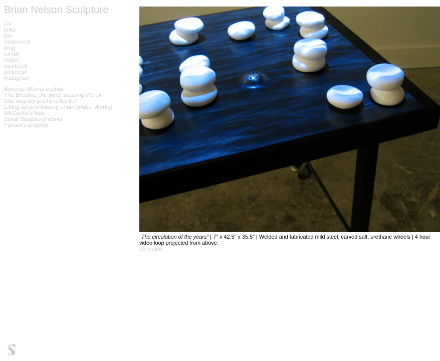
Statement (17, 42)
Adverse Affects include (34, 89)
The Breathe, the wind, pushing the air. (53, 95)
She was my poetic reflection (41, 101)
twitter (12, 60)
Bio (8, 36)
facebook (16, 66)
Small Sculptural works (33, 119)
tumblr (12, 54)
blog (9, 48)
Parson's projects (26, 125)
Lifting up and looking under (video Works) (58, 107)
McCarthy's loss (24, 113)
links (10, 30)
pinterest (15, 72)
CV (8, 24)
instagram (17, 78)
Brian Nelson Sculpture (56, 9)
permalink (151, 249)
